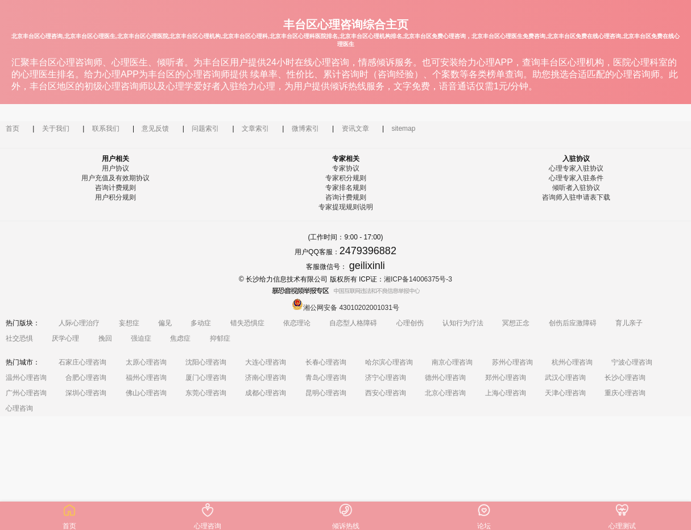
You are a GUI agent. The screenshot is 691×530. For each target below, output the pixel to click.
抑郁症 (220, 338)
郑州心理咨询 (505, 378)
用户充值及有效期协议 (115, 178)
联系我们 (105, 128)
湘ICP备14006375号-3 (418, 279)
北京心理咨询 (445, 393)
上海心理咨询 (505, 393)
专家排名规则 (345, 188)
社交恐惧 (19, 338)
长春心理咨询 (325, 362)
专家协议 (345, 168)
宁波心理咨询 (631, 362)
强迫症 (141, 338)
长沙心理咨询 (625, 378)
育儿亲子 (629, 323)
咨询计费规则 (115, 188)
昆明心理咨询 (325, 393)
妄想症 (129, 323)
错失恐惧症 (247, 323)
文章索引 (255, 128)
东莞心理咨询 (205, 393)
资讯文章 (355, 128)
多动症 (201, 323)
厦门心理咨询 (205, 378)
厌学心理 (65, 338)
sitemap (403, 128)
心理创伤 (410, 323)
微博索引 (305, 128)
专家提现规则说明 (345, 207)
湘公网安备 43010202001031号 (345, 308)
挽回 (105, 338)
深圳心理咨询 (85, 393)
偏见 (165, 323)
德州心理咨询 (445, 378)
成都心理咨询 (265, 393)
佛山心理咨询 (146, 393)
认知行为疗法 (462, 323)
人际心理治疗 (79, 323)
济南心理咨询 (265, 378)
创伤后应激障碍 (573, 323)
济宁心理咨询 (385, 378)
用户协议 (115, 168)
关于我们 (55, 128)
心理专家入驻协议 (576, 168)
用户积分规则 (115, 197)
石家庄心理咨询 (82, 362)
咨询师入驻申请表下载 (576, 197)
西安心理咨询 (385, 393)
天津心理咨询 (565, 393)
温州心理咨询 (26, 378)
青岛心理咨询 (325, 378)
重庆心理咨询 (625, 393)
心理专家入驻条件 (576, 178)
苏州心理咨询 (512, 362)
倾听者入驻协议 (576, 188)
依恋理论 (297, 323)
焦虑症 (180, 338)
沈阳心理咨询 (205, 362)
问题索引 (205, 128)
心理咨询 (19, 408)
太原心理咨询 (146, 362)
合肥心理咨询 (85, 378)
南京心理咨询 (452, 362)
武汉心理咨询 (565, 378)
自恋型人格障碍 (353, 323)
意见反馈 (155, 128)
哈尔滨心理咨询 (389, 362)
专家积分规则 (345, 178)
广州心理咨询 (26, 393)
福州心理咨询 (146, 378)
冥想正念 (515, 323)
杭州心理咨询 (572, 362)
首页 (12, 128)
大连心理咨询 (265, 362)
